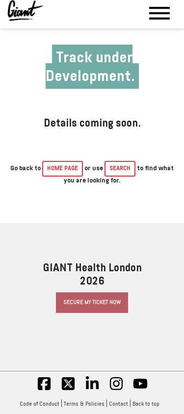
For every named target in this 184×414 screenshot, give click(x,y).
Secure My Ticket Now (92, 302)
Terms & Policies (84, 403)
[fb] (44, 389)
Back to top (148, 403)
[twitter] (68, 389)
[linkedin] (92, 389)
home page (62, 168)
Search (120, 168)
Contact (118, 403)
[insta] (116, 389)
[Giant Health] (25, 10)
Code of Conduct (39, 403)
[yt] (140, 389)
